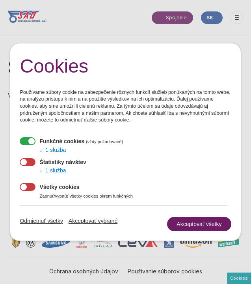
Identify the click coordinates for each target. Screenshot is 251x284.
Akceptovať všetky (199, 224)
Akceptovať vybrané (93, 221)
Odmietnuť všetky (41, 221)
